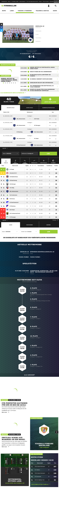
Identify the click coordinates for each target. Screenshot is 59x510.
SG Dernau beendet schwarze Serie (41, 78)
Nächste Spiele (10, 107)
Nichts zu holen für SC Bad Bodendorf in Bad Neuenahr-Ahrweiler (42, 90)
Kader (10, 224)
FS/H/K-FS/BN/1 (24, 257)
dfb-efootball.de (22, 1)
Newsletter (52, 1)
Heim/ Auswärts (25, 161)
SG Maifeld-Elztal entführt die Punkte (40, 75)
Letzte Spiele (29, 107)
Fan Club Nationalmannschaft (32, 1)
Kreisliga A (29, 116)
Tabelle (6, 161)
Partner (40, 1)
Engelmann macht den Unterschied (41, 82)
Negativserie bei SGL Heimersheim (40, 71)
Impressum (3, 504)
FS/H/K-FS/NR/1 (35, 257)
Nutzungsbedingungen (20, 504)
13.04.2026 (24, 75)
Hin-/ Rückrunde (15, 161)
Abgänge (48, 224)
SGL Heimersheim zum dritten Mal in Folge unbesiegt (42, 86)
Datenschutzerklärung (11, 504)
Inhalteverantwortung (37, 504)
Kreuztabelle (44, 161)
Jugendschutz (28, 504)
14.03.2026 (24, 78)
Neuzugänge (29, 224)
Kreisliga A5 (39, 26)
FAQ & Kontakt (46, 1)
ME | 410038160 (52, 122)
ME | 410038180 (52, 142)
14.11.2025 (24, 82)
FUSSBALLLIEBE (15, 1)
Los (48, 153)
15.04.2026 (24, 71)
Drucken (55, 220)
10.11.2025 (23, 86)
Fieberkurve (34, 161)
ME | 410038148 (52, 116)
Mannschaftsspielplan (48, 107)
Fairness (53, 161)
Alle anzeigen (29, 375)
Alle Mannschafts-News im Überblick (13, 92)
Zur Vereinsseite (29, 20)
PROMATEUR (4, 1)
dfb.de (9, 1)
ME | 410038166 (52, 129)
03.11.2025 (24, 89)
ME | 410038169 (52, 135)
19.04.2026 (24, 67)
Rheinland (31, 15)
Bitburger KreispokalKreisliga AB (42, 251)
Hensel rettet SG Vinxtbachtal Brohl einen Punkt (8, 79)
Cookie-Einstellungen (46, 504)
